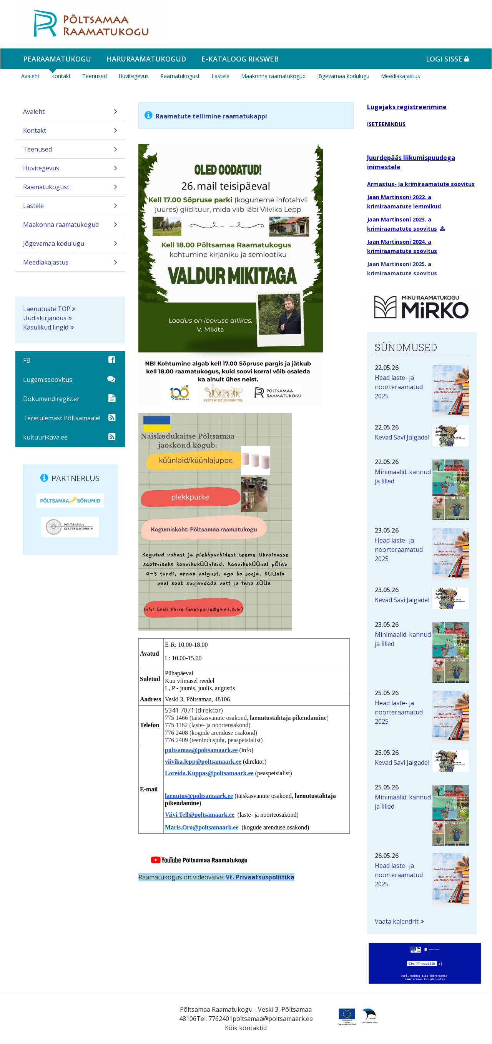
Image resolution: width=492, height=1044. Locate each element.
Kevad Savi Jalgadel (402, 437)
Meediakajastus (400, 76)
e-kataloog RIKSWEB (240, 58)
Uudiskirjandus (44, 318)
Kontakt (61, 76)
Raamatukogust (180, 76)
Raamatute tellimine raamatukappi (211, 116)
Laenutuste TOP (46, 309)
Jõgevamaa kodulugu (343, 76)
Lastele (220, 76)
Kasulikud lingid (45, 327)
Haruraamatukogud (146, 58)
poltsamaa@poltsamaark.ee (273, 1018)
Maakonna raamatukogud (273, 76)
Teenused (94, 76)
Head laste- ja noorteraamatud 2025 (399, 386)
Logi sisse (447, 58)
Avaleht (30, 76)
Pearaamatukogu (57, 58)
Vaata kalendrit (397, 921)
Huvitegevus (133, 76)
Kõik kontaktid (246, 1028)
